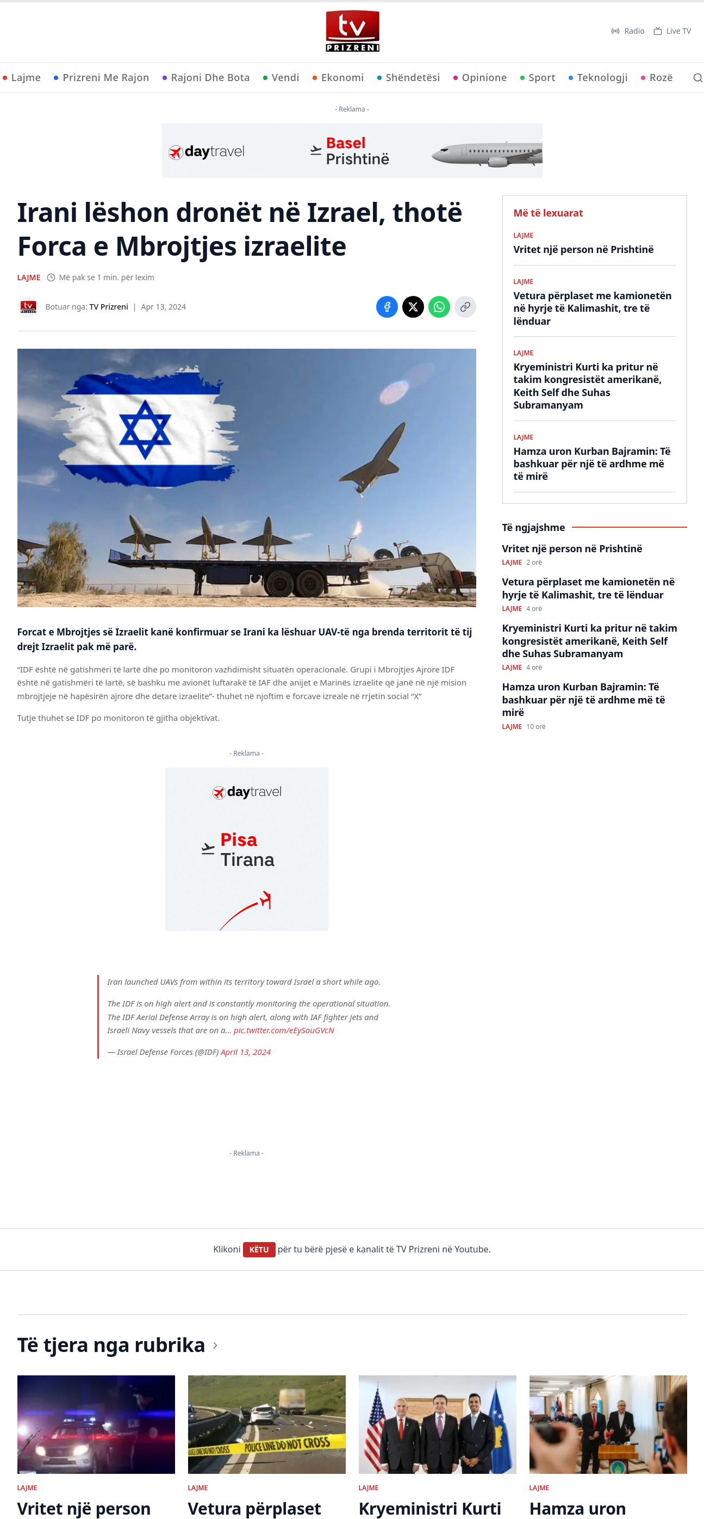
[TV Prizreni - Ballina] (352, 31)
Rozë (657, 77)
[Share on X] (413, 307)
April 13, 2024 (246, 1051)
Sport (538, 77)
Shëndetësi (408, 77)
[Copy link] (465, 307)
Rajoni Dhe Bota (206, 77)
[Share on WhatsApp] (439, 307)
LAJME (29, 277)
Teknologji (598, 77)
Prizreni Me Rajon (101, 77)
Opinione (480, 77)
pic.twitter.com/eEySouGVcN (284, 1029)
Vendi (281, 77)
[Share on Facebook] (387, 307)
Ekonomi (338, 77)
